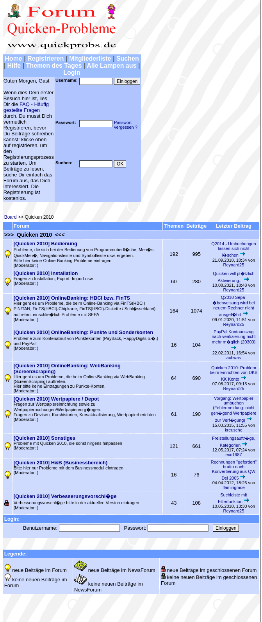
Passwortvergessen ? (125, 124)
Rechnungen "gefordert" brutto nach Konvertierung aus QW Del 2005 (234, 470)
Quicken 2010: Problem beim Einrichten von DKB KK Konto (233, 373)
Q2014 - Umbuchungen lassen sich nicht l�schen (233, 249)
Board (10, 217)
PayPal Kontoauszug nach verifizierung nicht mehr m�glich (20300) (234, 336)
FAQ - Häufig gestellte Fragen (26, 107)
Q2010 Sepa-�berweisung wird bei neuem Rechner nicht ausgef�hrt (233, 306)
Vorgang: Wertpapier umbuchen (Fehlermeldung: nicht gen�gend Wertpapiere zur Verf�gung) (234, 409)
